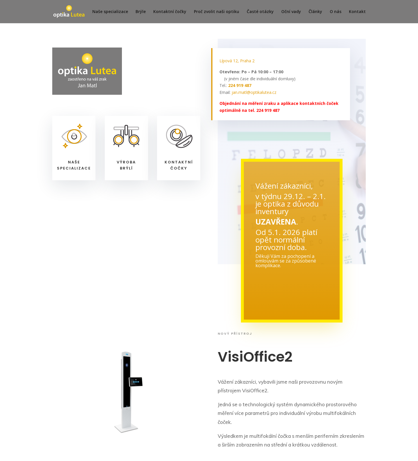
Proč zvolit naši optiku (216, 12)
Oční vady (291, 12)
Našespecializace (74, 165)
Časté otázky (260, 12)
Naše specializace (110, 12)
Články (315, 12)
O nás (335, 12)
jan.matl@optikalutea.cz (254, 92)
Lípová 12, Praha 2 (237, 60)
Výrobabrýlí (126, 165)
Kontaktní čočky (169, 12)
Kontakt (357, 12)
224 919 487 (239, 85)
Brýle (141, 12)
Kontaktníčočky (179, 165)
